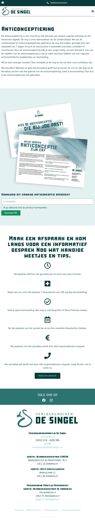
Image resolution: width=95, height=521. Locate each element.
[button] (93, 11)
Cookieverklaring (51, 510)
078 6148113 (47, 436)
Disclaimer (19, 510)
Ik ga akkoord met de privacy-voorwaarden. (25, 207)
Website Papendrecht (48, 499)
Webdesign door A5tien (47, 517)
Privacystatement (33, 510)
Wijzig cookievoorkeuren (70, 510)
